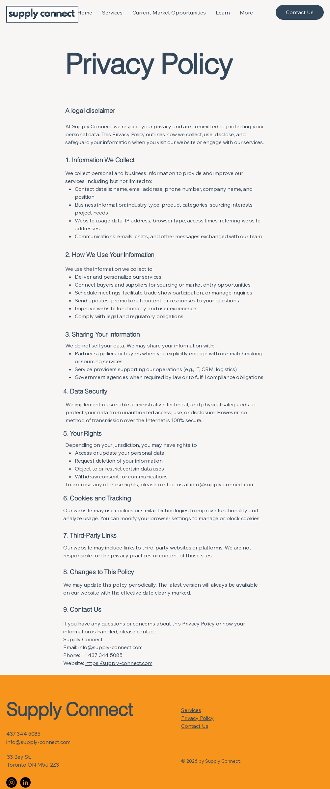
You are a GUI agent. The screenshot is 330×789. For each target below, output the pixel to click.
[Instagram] (11, 782)
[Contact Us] (300, 12)
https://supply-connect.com (118, 663)
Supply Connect (69, 709)
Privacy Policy (197, 718)
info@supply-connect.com (222, 484)
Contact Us (194, 726)
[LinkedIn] (25, 782)
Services (191, 710)
